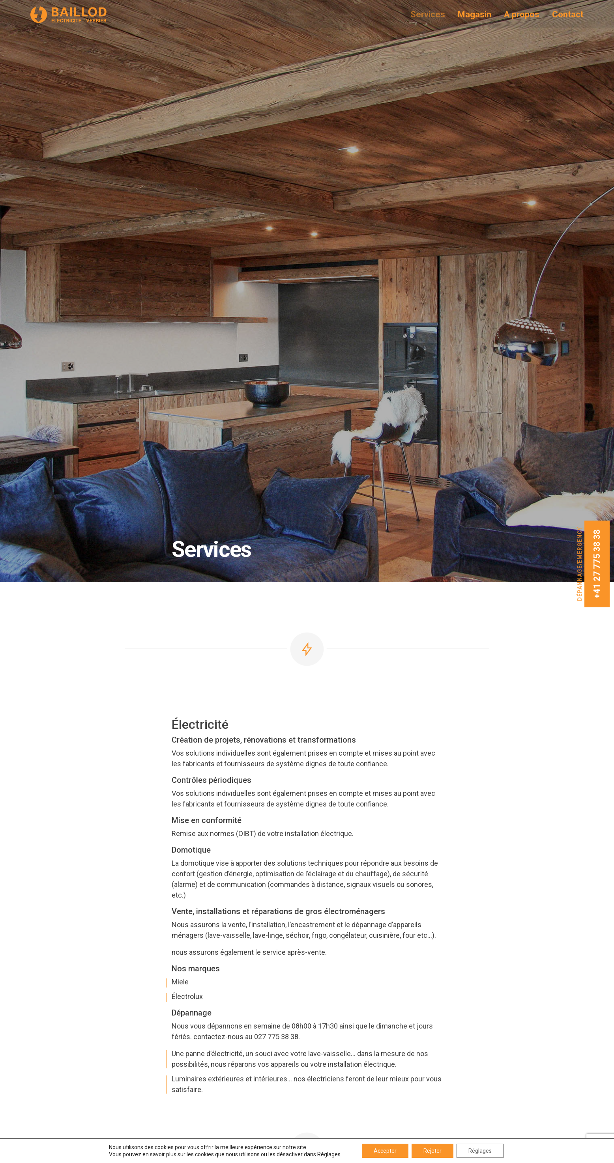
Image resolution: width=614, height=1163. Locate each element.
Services (427, 14)
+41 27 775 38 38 (597, 564)
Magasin (474, 14)
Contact (568, 14)
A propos (521, 14)
